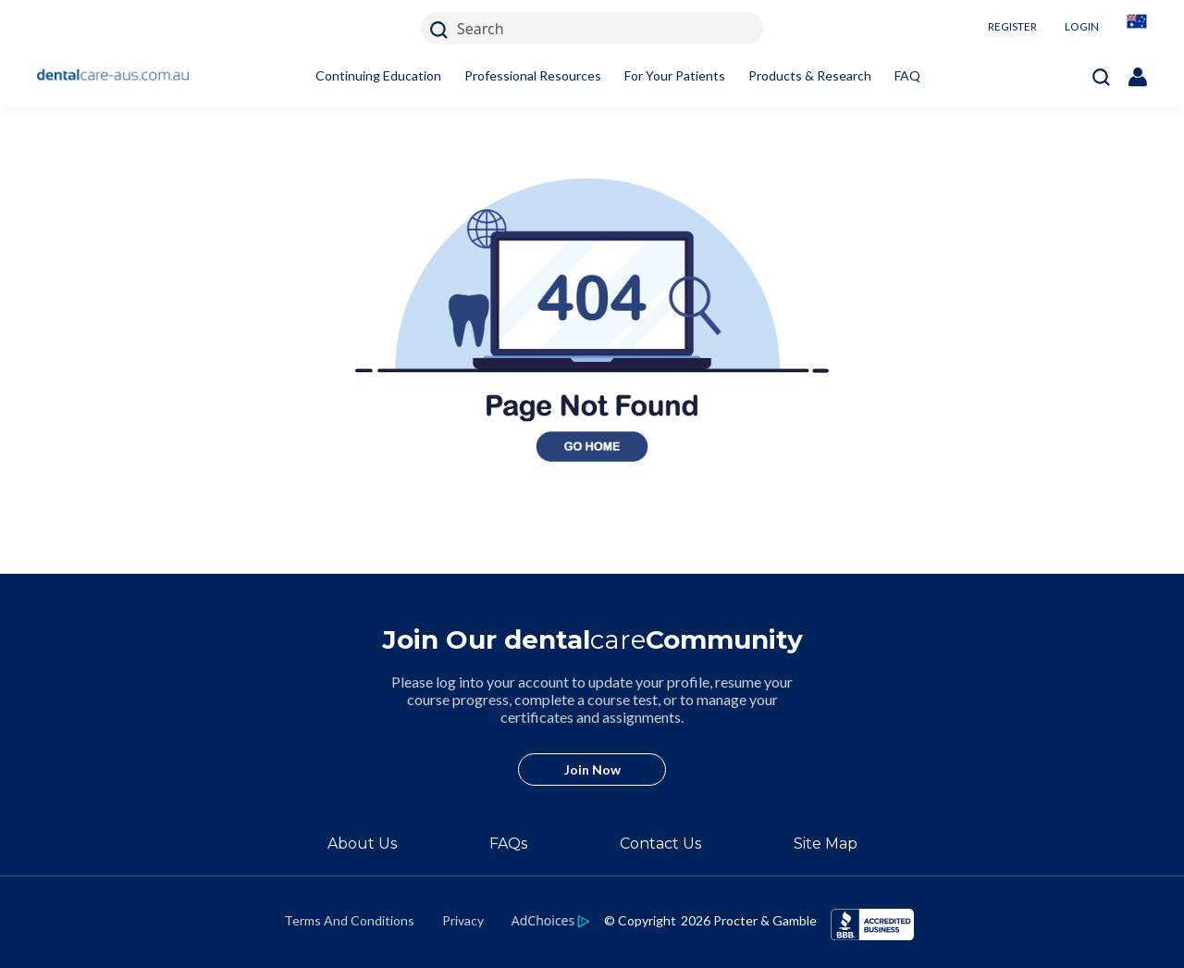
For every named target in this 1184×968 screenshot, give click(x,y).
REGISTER (1012, 26)
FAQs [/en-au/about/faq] (508, 843)
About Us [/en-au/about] (362, 843)
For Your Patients (674, 75)
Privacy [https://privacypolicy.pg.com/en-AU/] (463, 920)
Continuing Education (378, 75)
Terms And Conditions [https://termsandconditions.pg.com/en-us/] (349, 920)
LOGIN (1082, 26)
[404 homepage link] (592, 562)
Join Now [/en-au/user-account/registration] (592, 769)
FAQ (907, 75)
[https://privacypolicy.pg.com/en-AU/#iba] (551, 920)
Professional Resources (532, 75)
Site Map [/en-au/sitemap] (825, 843)
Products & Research (809, 75)
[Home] (113, 76)
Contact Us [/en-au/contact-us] (660, 843)
